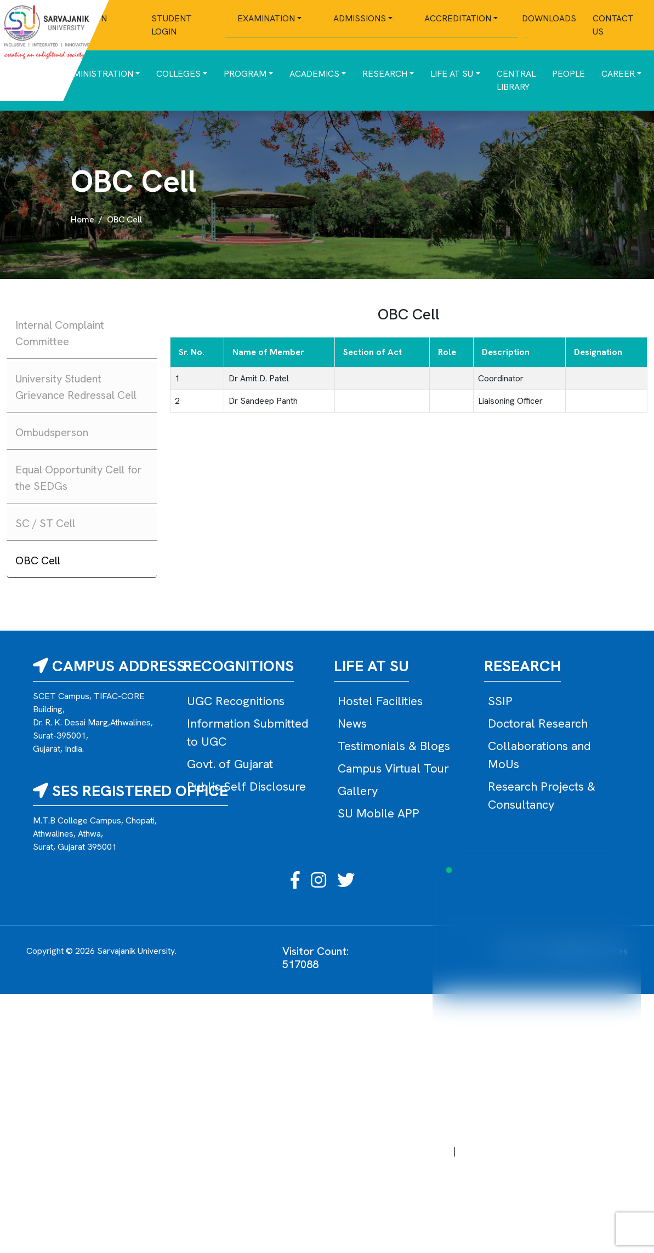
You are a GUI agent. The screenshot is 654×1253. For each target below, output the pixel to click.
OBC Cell (37, 560)
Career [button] (618, 73)
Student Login (171, 25)
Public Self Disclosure (246, 786)
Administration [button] (97, 73)
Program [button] (245, 73)
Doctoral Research (538, 723)
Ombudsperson (51, 432)
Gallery (358, 791)
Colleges (178, 73)
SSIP (500, 701)
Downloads (549, 18)
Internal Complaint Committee (59, 333)
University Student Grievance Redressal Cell (76, 386)
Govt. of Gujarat (230, 764)
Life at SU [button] (451, 73)
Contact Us (613, 25)
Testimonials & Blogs (394, 746)
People (568, 73)
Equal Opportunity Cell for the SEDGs (78, 477)
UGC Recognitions (236, 701)
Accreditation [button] (457, 18)
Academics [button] (314, 73)
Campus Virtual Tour (393, 768)
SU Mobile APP (378, 813)
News (352, 723)
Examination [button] (266, 18)
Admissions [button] (359, 18)
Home (82, 219)
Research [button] (384, 73)
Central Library (516, 80)
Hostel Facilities (380, 701)
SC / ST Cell (45, 523)
